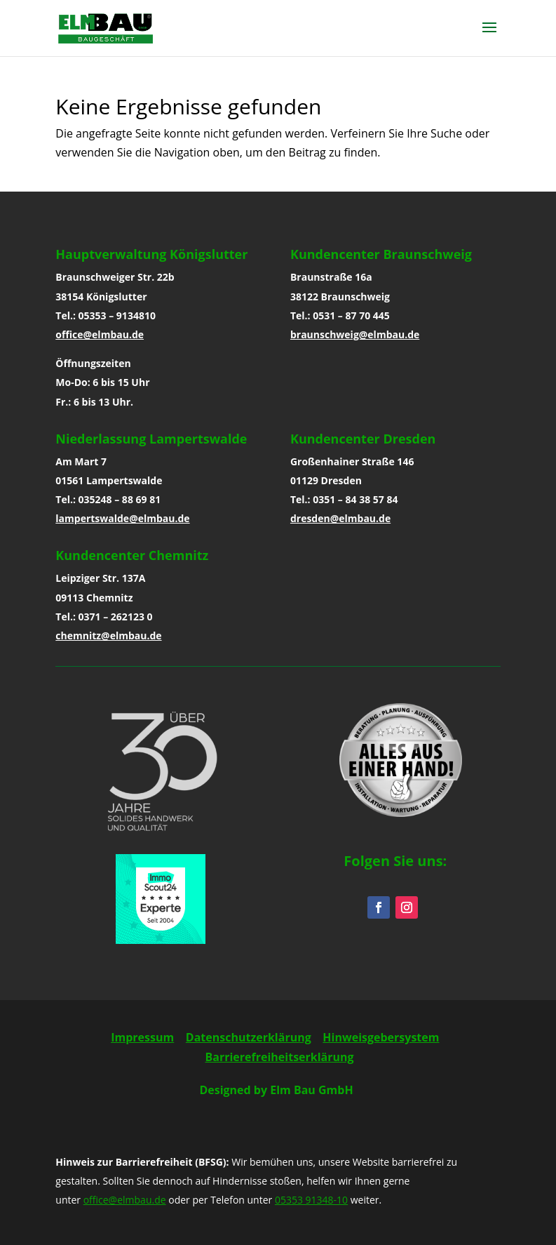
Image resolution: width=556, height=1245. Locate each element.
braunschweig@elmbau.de (354, 334)
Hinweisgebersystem (381, 1037)
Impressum (142, 1037)
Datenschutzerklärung (248, 1037)
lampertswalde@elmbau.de (122, 518)
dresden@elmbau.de (340, 518)
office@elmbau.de (99, 334)
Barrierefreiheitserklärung (279, 1057)
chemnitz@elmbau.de (108, 635)
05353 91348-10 (311, 1199)
